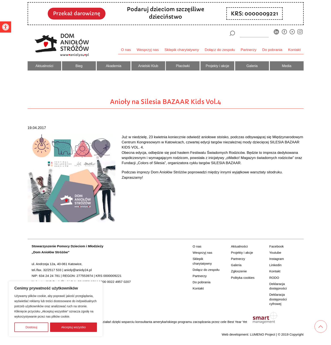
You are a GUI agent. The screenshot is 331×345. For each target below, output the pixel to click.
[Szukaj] (232, 33)
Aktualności (44, 66)
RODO (274, 277)
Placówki (183, 66)
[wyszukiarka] (254, 33)
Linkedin (275, 265)
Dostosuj (31, 327)
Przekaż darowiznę (76, 13)
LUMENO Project (262, 334)
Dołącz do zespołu (220, 50)
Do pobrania (272, 50)
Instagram (276, 259)
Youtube (275, 252)
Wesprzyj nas (148, 50)
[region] (56, 308)
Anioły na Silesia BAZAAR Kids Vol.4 (165, 102)
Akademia (114, 66)
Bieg (79, 66)
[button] (5, 27)
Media (286, 66)
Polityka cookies (242, 277)
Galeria (252, 66)
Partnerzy (249, 50)
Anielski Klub (148, 66)
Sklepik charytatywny (182, 50)
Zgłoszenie (239, 271)
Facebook (276, 246)
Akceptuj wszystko (73, 327)
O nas (126, 50)
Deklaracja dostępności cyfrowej (278, 299)
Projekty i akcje (217, 66)
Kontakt (294, 50)
